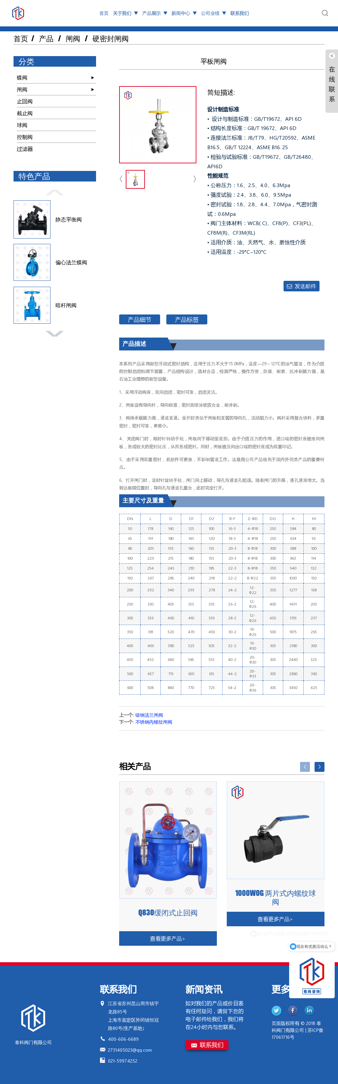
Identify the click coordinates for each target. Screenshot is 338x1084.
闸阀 (73, 38)
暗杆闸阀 (66, 305)
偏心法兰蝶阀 (71, 262)
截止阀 (25, 113)
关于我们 (125, 13)
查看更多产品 (168, 938)
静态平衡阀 (68, 219)
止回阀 (25, 101)
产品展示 (154, 13)
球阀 (22, 124)
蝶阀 (22, 77)
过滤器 (25, 148)
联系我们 (239, 13)
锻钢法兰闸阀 (149, 715)
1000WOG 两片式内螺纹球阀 (275, 897)
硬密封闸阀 (110, 38)
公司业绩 (213, 13)
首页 (104, 13)
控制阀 (25, 136)
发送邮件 (305, 285)
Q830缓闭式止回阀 (168, 912)
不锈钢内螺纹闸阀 (153, 722)
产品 (46, 38)
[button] (55, 191)
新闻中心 (184, 13)
